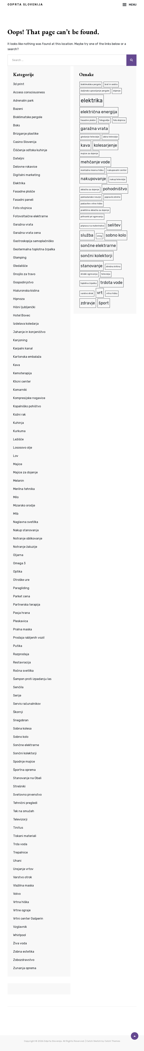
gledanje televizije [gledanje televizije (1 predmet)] (90, 137)
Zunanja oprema (24, 968)
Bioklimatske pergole (27, 117)
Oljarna (18, 555)
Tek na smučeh (23, 811)
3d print (18, 84)
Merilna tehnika (24, 489)
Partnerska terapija (26, 604)
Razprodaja (21, 654)
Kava (16, 365)
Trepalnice (20, 852)
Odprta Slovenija (25, 4)
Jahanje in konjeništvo (29, 332)
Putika (17, 646)
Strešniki (19, 786)
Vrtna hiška (21, 902)
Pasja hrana (21, 613)
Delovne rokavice (25, 166)
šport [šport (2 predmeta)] (104, 303)
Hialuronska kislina (26, 290)
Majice (17, 464)
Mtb (15, 513)
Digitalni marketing (26, 175)
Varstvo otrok (22, 877)
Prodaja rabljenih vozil (28, 637)
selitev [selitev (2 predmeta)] (114, 225)
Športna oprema (24, 770)
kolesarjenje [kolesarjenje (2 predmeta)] (105, 145)
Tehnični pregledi (25, 803)
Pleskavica (20, 621)
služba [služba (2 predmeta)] (87, 235)
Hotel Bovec (21, 315)
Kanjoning (20, 340)
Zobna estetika (23, 951)
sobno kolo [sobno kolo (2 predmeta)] (116, 235)
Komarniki (20, 390)
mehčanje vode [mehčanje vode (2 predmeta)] (95, 162)
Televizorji (20, 819)
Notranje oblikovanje (27, 538)
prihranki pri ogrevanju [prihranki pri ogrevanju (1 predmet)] (92, 216)
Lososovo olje (22, 447)
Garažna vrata (23, 224)
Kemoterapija (22, 373)
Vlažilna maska (23, 885)
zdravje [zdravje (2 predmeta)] (88, 303)
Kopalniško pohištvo (27, 406)
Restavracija (22, 662)
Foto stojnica (22, 208)
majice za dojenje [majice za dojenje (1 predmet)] (89, 153)
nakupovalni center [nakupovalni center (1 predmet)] (117, 170)
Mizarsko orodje (24, 505)
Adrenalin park (23, 100)
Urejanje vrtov (23, 869)
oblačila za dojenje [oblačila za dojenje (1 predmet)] (90, 189)
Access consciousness (29, 92)
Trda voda (20, 844)
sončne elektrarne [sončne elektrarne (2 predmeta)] (98, 245)
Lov (15, 456)
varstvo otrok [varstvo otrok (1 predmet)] (87, 293)
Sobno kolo (20, 737)
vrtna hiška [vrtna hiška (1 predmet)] (111, 293)
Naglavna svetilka (25, 522)
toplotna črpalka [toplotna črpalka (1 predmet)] (89, 283)
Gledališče (20, 266)
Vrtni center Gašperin (28, 918)
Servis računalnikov (27, 703)
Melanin (18, 480)
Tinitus (18, 827)
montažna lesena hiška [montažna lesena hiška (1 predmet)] (92, 170)
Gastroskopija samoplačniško (33, 241)
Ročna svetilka (23, 670)
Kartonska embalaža (27, 356)
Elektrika (19, 183)
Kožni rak (19, 414)
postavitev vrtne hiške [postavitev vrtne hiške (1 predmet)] (91, 203)
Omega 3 (19, 563)
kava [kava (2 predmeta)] (85, 145)
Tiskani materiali (24, 836)
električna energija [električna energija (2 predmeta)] (99, 111)
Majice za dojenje (25, 472)
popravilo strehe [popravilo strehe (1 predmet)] (112, 197)
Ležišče (18, 439)
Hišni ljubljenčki (24, 307)
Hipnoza (19, 299)
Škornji (18, 712)
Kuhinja (18, 423)
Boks (16, 125)
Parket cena (21, 596)
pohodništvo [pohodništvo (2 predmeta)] (115, 188)
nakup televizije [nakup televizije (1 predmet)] (117, 179)
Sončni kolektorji (25, 753)
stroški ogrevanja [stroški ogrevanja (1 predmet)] (89, 274)
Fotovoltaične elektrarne (30, 216)
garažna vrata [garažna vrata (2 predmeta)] (94, 128)
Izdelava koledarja (26, 323)
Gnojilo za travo (24, 274)
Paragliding (21, 588)
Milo (16, 497)
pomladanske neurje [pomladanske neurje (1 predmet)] (91, 197)
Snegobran (20, 720)
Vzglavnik (20, 927)
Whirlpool (19, 935)
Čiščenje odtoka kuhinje (30, 150)
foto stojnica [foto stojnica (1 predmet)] (119, 120)
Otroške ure (21, 580)
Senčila (18, 687)
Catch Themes (112, 1041)
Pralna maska (22, 629)
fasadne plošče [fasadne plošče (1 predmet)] (88, 120)
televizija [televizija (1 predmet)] (105, 274)
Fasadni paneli (23, 199)
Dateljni (18, 158)
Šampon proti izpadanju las (32, 679)
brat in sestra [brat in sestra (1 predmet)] (111, 84)
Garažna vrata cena (27, 233)
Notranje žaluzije (25, 547)
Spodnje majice (24, 761)
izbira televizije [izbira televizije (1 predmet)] (110, 137)
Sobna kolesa (22, 728)
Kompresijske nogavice (29, 398)
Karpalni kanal (23, 348)
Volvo (17, 894)
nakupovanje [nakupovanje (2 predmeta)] (93, 178)
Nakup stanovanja (26, 530)
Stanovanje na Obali (27, 778)
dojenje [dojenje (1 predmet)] (117, 91)
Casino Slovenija (24, 142)
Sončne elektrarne (26, 745)
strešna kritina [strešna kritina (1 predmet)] (113, 266)
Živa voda (20, 943)
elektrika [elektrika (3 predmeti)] (92, 100)
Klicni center (22, 381)
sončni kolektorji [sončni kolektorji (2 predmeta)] (96, 255)
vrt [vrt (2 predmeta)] (100, 292)
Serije (17, 695)
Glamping (19, 257)
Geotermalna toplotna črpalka (34, 249)
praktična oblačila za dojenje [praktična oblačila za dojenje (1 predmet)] (95, 210)
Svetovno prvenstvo (27, 794)
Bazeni (18, 109)
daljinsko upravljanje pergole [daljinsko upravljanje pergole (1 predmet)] (95, 91)
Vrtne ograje (22, 910)
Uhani (17, 860)
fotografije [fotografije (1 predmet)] (104, 120)
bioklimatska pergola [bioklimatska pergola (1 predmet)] (91, 84)
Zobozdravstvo (23, 960)
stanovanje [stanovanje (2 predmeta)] (91, 265)
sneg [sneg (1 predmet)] (99, 236)
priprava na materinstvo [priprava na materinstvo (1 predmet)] (92, 226)
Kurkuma (19, 431)
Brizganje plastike (25, 133)
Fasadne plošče (24, 191)
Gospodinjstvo (23, 282)
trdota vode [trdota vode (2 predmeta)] (111, 282)
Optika (17, 571)
